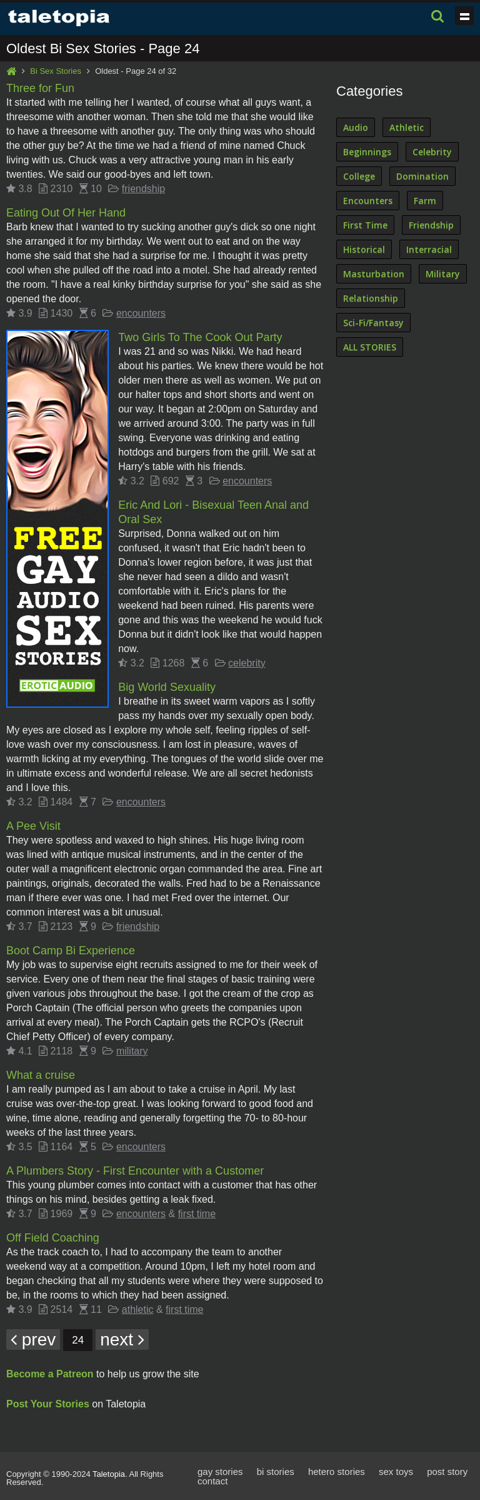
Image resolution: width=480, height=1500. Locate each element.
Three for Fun (40, 88)
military (132, 1051)
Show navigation (464, 15)
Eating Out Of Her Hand (66, 213)
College (359, 176)
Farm (425, 201)
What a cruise (40, 1075)
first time (197, 1213)
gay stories (220, 1471)
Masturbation (373, 274)
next (122, 1339)
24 (78, 1340)
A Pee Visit (33, 826)
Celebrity (432, 152)
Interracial (429, 249)
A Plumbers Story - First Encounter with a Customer (135, 1171)
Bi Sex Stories (55, 71)
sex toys (396, 1471)
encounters (141, 313)
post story (447, 1471)
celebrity (247, 663)
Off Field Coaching (52, 1238)
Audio (355, 127)
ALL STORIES (369, 347)
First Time (365, 225)
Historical (364, 249)
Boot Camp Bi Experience (70, 950)
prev (33, 1339)
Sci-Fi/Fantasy (373, 323)
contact (213, 1481)
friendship (143, 188)
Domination (422, 176)
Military (443, 274)
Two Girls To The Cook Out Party (200, 337)
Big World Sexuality (167, 687)
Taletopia (108, 1474)
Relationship (370, 298)
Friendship (431, 225)
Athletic (406, 127)
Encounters (367, 201)
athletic (138, 1309)
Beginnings (367, 152)
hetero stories (336, 1471)
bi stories (275, 1471)
